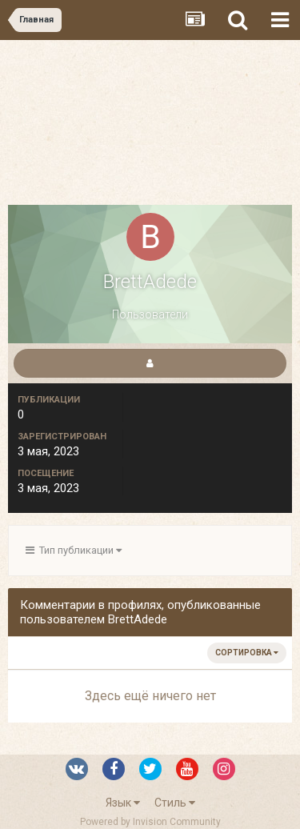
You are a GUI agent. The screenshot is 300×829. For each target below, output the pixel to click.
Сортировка (246, 652)
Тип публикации (74, 550)
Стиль (174, 802)
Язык (123, 802)
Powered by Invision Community (150, 821)
